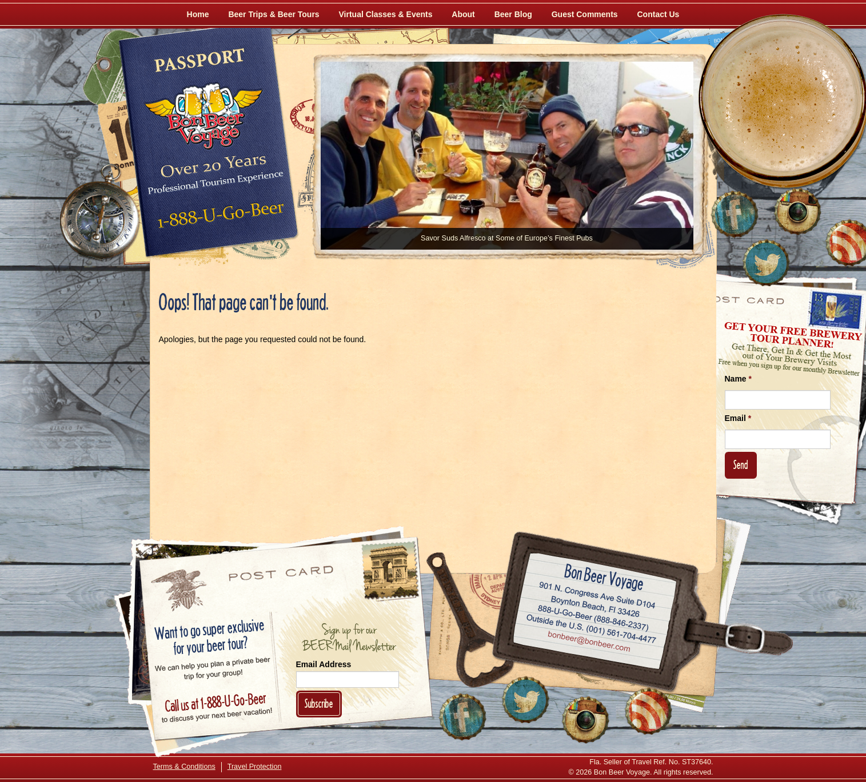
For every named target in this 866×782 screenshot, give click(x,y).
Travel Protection (255, 767)
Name (738, 378)
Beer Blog (513, 14)
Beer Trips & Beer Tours (273, 14)
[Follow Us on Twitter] (766, 263)
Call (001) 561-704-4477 (591, 628)
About (463, 14)
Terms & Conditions (184, 767)
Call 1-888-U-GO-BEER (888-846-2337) (593, 615)
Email (738, 418)
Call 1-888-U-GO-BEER (218, 218)
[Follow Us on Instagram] (797, 211)
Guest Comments (585, 14)
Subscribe (319, 703)
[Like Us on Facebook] (734, 214)
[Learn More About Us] (648, 711)
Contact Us (658, 14)
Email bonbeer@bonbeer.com (588, 642)
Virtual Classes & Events (386, 14)
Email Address (324, 664)
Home (198, 14)
